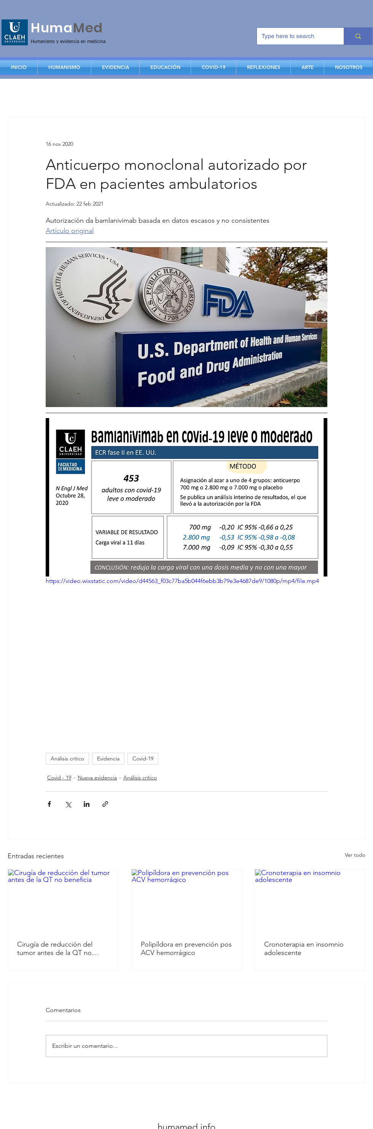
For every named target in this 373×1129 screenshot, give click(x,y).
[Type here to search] (294, 36)
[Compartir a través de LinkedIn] (86, 804)
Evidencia (108, 758)
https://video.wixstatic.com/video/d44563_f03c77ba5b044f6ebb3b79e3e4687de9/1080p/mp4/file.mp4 (182, 580)
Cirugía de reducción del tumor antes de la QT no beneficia (54, 948)
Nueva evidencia (97, 777)
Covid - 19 (59, 777)
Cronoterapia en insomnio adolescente (304, 948)
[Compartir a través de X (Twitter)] (68, 804)
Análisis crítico (67, 758)
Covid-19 (142, 758)
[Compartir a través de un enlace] (105, 804)
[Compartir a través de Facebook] (49, 804)
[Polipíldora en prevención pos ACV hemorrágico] (187, 900)
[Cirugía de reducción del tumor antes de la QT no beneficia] (63, 900)
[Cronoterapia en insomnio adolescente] (310, 900)
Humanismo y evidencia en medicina (68, 42)
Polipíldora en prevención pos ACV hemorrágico (186, 948)
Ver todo (355, 854)
